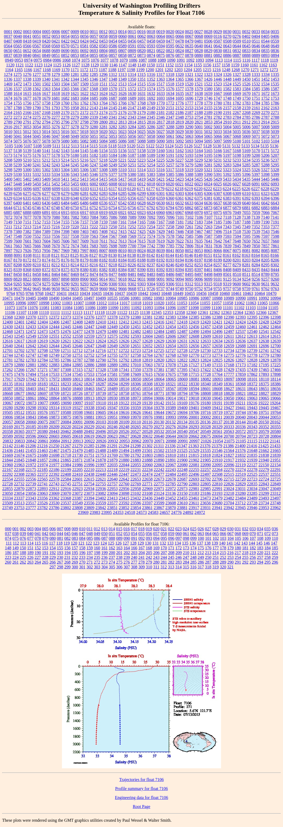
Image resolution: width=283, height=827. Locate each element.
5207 (275, 155)
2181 (160, 112)
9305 (160, 284)
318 (208, 567)
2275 (37, 117)
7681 (84, 246)
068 (238, 533)
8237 (151, 265)
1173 (93, 69)
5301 (37, 169)
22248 (182, 469)
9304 (151, 284)
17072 (159, 365)
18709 (54, 393)
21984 (66, 465)
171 (171, 548)
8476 (103, 274)
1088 (152, 60)
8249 (179, 265)
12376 (89, 317)
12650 (124, 346)
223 (8, 557)
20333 (229, 426)
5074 (8, 141)
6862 (189, 207)
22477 (159, 474)
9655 (75, 288)
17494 (31, 374)
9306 (170, 284)
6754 (113, 207)
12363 (226, 312)
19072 (19, 403)
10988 (217, 298)
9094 (180, 279)
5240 (27, 165)
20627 (124, 436)
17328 (101, 369)
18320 (159, 384)
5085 (113, 141)
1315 (141, 74)
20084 (66, 422)
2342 (122, 117)
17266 (19, 369)
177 (216, 548)
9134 (237, 279)
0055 (75, 36)
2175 (113, 112)
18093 (217, 379)
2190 (218, 112)
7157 (84, 222)
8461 (46, 274)
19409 (205, 407)
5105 (9, 146)
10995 (9, 303)
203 (134, 552)
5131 (226, 146)
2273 (18, 117)
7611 (103, 241)
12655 (182, 346)
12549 (31, 336)
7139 (255, 217)
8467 (65, 274)
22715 (229, 479)
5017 (74, 131)
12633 (205, 341)
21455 (31, 450)
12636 (240, 341)
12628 (147, 341)
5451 (46, 184)
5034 (227, 131)
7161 (122, 222)
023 (178, 529)
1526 (246, 84)
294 (260, 562)
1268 (235, 69)
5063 (189, 136)
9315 (208, 284)
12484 (159, 331)
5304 (65, 169)
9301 (122, 284)
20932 (112, 441)
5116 (103, 146)
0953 (19, 60)
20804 (275, 436)
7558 (75, 236)
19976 (147, 417)
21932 (240, 460)
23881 (182, 507)
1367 (199, 79)
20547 (194, 431)
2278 (65, 117)
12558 (77, 336)
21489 (112, 450)
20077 (54, 422)
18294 (112, 384)
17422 (205, 369)
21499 (136, 450)
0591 (132, 46)
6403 (37, 203)
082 (67, 538)
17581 (112, 374)
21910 (217, 460)
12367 (273, 312)
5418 (132, 179)
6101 (65, 188)
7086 (113, 217)
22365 (31, 474)
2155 (208, 108)
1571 (122, 88)
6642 (265, 203)
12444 (54, 327)
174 (193, 548)
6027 (236, 184)
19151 (170, 403)
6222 (208, 188)
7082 (75, 217)
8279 (236, 265)
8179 (84, 260)
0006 (56, 31)
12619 (42, 341)
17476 (19, 374)
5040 (8, 136)
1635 (180, 93)
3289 (180, 127)
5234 (246, 160)
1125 (57, 65)
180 (238, 548)
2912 (246, 122)
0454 (113, 41)
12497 (229, 331)
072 (267, 533)
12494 (205, 331)
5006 (246, 127)
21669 (7, 455)
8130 (113, 255)
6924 (151, 212)
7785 (170, 246)
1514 (132, 84)
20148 (252, 422)
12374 (77, 317)
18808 (205, 393)
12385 (194, 317)
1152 (169, 65)
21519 (170, 450)
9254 (246, 279)
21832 (240, 455)
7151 (27, 222)
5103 (265, 141)
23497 (275, 498)
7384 (37, 231)
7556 (56, 236)
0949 (9, 60)
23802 (66, 507)
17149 (205, 365)
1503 (56, 84)
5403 (37, 179)
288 (216, 562)
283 (179, 562)
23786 (54, 507)
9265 (18, 284)
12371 (42, 317)
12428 (263, 322)
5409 (46, 179)
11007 (78, 303)
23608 (170, 503)
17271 (42, 369)
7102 (189, 217)
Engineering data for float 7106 (141, 797)
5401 (18, 179)
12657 (205, 346)
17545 (77, 374)
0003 (27, 31)
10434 (85, 293)
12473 (42, 331)
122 (89, 543)
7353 (265, 227)
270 (82, 562)
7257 (160, 227)
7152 (37, 222)
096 (171, 538)
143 (244, 543)
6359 (160, 198)
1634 (170, 93)
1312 (113, 74)
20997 (194, 441)
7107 (208, 217)
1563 (46, 88)
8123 (65, 255)
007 (60, 529)
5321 (208, 169)
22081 (194, 465)
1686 (103, 98)
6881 (246, 207)
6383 (227, 198)
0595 (170, 46)
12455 (182, 327)
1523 (217, 84)
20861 (43, 441)
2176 (122, 112)
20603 (54, 436)
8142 (151, 255)
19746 (252, 412)
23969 (83, 512)
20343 (252, 426)
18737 (89, 393)
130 (148, 543)
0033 (255, 31)
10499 (101, 298)
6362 (189, 198)
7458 (189, 231)
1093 (200, 60)
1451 (256, 79)
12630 (170, 341)
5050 (84, 136)
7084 (94, 217)
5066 (218, 136)
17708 (182, 374)
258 (267, 557)
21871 (77, 460)
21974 (42, 465)
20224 (77, 426)
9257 (265, 279)
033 (252, 529)
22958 (136, 488)
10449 (178, 293)
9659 (94, 288)
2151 (170, 108)
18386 (275, 384)
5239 (18, 165)
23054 (19, 493)
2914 (265, 122)
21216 (42, 446)
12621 (66, 341)
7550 (27, 236)
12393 (240, 317)
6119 (122, 188)
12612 (240, 336)
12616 (7, 341)
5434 (236, 179)
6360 (170, 198)
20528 (147, 431)
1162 (263, 65)
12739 (252, 350)
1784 (256, 103)
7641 (208, 241)
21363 (193, 446)
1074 (76, 60)
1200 (150, 69)
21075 (229, 441)
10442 (143, 293)
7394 (56, 231)
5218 (103, 160)
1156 (207, 65)
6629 (151, 203)
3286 (151, 127)
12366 (261, 312)
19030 (205, 398)
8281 (246, 265)
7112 (218, 217)
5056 (132, 136)
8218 (113, 265)
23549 (77, 503)
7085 (103, 217)
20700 (229, 436)
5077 (37, 141)
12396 (264, 317)
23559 (101, 503)
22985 (205, 488)
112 (16, 543)
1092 (190, 60)
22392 (54, 474)
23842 (101, 507)
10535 (112, 298)
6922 (132, 212)
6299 (141, 193)
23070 (66, 493)
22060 (147, 465)
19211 (240, 403)
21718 (66, 455)
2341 (113, 117)
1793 (56, 108)
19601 (89, 412)
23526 (42, 503)
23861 (147, 507)
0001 (8, 31)
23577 (112, 503)
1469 (8, 84)
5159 (151, 150)
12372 (54, 317)
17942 (31, 379)
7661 (8, 246)
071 (260, 533)
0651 (18, 50)
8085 (265, 250)
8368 (27, 269)
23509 (7, 503)
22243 (170, 469)
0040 (18, 36)
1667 (218, 93)
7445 (170, 231)
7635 (198, 241)
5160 (160, 150)
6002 (94, 184)
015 (119, 529)
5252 (141, 165)
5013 (36, 131)
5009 (275, 127)
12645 (66, 346)
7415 (122, 231)
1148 (132, 65)
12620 (54, 341)
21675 (31, 455)
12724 (147, 350)
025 (193, 529)
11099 (205, 307)
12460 (240, 327)
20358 (7, 431)
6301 (160, 193)
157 (75, 548)
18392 (19, 388)
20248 (124, 426)
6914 (56, 212)
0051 (37, 36)
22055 (136, 465)
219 (252, 552)
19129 (135, 403)
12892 (124, 365)
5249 (113, 165)
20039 (228, 417)
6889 (37, 212)
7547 (8, 236)
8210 (37, 265)
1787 (8, 108)
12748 (42, 355)
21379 (217, 446)
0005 (46, 31)
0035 (275, 31)
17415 (194, 369)
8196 (189, 260)
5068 (237, 136)
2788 (275, 117)
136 (193, 543)
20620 (101, 436)
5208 (8, 160)
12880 (19, 365)
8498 (208, 274)
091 (134, 538)
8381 (94, 269)
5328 (275, 169)
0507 (218, 41)
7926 (27, 250)
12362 (214, 312)
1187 (103, 69)
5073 (275, 136)
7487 (208, 231)
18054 (147, 379)
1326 (227, 74)
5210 (27, 160)
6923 (141, 212)
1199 (140, 69)
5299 (18, 169)
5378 (122, 174)
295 (267, 562)
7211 (8, 227)
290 (230, 562)
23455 (182, 498)
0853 (75, 55)
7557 (65, 236)
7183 (199, 222)
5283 (227, 165)
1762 (84, 103)
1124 (48, 65)
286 (201, 562)
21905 (205, 460)
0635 (189, 46)
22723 (252, 479)
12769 (182, 355)
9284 (56, 284)
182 (253, 548)
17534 (66, 374)
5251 (132, 165)
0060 (122, 36)
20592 (19, 436)
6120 (131, 188)
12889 (112, 365)
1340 (46, 79)
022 (171, 529)
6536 (103, 203)
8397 (199, 269)
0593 (151, 46)
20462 (66, 431)
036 (275, 529)
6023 (198, 184)
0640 (199, 46)
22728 (7, 484)
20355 (275, 426)
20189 (42, 426)
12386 (205, 317)
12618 (31, 341)
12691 (252, 346)
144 (252, 543)
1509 (84, 84)
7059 (256, 212)
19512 (19, 412)
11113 (77, 312)
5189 (151, 155)
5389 (199, 174)
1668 (227, 93)
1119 (274, 60)
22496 (194, 474)
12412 (124, 322)
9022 (132, 279)
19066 (275, 398)
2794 (46, 122)
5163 (189, 150)
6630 (160, 203)
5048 (65, 136)
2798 (84, 122)
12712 (77, 350)
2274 (27, 117)
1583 (237, 88)
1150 (151, 65)
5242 (46, 165)
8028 (151, 250)
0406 (275, 36)
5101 (246, 141)
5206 (265, 155)
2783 (227, 117)
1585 (256, 88)
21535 (205, 450)
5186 (122, 155)
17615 (147, 374)
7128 (236, 217)
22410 (77, 474)
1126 (66, 65)
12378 (112, 317)
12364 (238, 312)
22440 (101, 474)
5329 (8, 174)
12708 (42, 350)
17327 (89, 369)
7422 (132, 231)
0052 (46, 36)
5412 (74, 179)
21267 (65, 446)
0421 (56, 41)
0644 (237, 46)
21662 (264, 450)
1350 (132, 79)
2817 (160, 122)
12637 (252, 341)
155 (60, 548)
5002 (208, 127)
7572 (141, 236)
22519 (240, 474)
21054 (217, 441)
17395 (182, 369)
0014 (122, 31)
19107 (89, 403)
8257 (217, 265)
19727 (229, 412)
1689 (132, 98)
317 (200, 567)
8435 (256, 269)
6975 (218, 212)
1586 (265, 88)
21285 (89, 446)
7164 (132, 222)
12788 (89, 360)
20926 (101, 441)
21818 (205, 455)
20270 (147, 426)
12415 (147, 322)
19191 (217, 403)
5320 (198, 169)
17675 (170, 374)
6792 (151, 207)
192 (53, 552)
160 (97, 548)
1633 (160, 93)
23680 (217, 503)
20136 (205, 422)
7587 (208, 236)
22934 (89, 488)
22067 (170, 465)
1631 (141, 93)
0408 (18, 41)
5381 (141, 174)
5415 (103, 179)
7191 (275, 222)
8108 (27, 255)
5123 (160, 146)
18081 (194, 379)
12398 (275, 317)
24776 (176, 512)
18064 (159, 379)
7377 (275, 227)
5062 (180, 136)
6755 (122, 207)
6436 (46, 203)
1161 (254, 65)
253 (230, 557)
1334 (265, 74)
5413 (84, 179)
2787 (265, 117)
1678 (37, 98)
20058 (19, 422)
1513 (122, 84)
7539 (256, 231)
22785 (170, 484)
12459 (229, 327)
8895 (46, 279)
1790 (37, 108)
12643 (42, 346)
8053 (199, 250)
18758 (124, 393)
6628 (141, 203)
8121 (55, 255)
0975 (38, 60)
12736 (240, 350)
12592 (124, 336)
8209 (27, 265)
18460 (77, 388)
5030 (189, 131)
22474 (147, 474)
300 (75, 567)
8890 (37, 279)
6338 (56, 198)
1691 (141, 98)
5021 (113, 131)
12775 (229, 355)
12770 (194, 355)
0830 (218, 50)
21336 (170, 446)
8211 (46, 265)
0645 (246, 46)
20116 (147, 422)
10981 (136, 298)
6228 (265, 188)
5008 (265, 127)
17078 (170, 365)
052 (119, 533)
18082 (205, 379)
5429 (217, 179)
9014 (103, 279)
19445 (264, 407)
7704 (141, 246)
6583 (132, 203)
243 (156, 557)
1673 (275, 93)
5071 (256, 136)
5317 (170, 169)
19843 (31, 417)
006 (53, 529)
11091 (124, 307)
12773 (205, 355)
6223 (217, 188)
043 (53, 533)
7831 (208, 246)
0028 (208, 31)
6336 (37, 198)
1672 (265, 93)
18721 (66, 393)
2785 (246, 117)
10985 (182, 298)
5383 (151, 174)
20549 (205, 431)
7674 (75, 246)
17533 (54, 374)
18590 (182, 388)
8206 (275, 260)
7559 (84, 236)
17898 (275, 374)
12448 (101, 327)
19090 (66, 403)
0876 (170, 55)
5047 (56, 136)
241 (141, 557)
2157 (227, 108)
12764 (147, 355)
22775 (159, 484)
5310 (122, 169)
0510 (246, 41)
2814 (132, 122)
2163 (275, 108)
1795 (65, 108)
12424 (240, 322)
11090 (113, 307)
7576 (160, 236)
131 (155, 543)
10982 (147, 298)
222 (275, 552)
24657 (165, 512)
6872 (198, 207)
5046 (46, 136)
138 (207, 543)
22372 (42, 474)
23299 (264, 493)
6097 (37, 188)
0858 (122, 55)
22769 (136, 484)
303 (97, 567)
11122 (122, 312)
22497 (205, 474)
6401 (27, 203)
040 (30, 533)
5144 (75, 150)
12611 (229, 336)
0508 (227, 41)
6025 (217, 184)
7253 (141, 227)
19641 (147, 412)
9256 (256, 279)
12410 (101, 322)
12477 (77, 331)
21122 (263, 441)
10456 (201, 293)
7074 (18, 217)
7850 (256, 246)
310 (149, 567)
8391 (151, 269)
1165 (18, 69)
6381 (208, 198)
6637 (218, 203)
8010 (122, 250)
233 (82, 557)
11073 (10, 307)
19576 (42, 412)
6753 (103, 207)
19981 (159, 417)
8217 (103, 265)
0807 (122, 50)
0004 (37, 31)
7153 (46, 222)
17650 (159, 374)
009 (75, 529)
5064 (199, 136)
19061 (240, 398)
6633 (189, 203)
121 (81, 543)
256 (253, 557)
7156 (75, 222)
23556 (89, 503)
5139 (27, 150)
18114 (275, 379)
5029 (179, 131)
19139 (147, 403)
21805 (159, 455)
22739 (31, 484)
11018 (136, 303)
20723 (252, 436)
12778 (252, 355)
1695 (180, 98)
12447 (89, 327)
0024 (179, 31)
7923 (18, 250)
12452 (147, 327)
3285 (141, 127)
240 (134, 557)
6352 (94, 198)
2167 (37, 112)
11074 (21, 307)
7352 (255, 227)
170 (164, 548)
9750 (189, 288)
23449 (159, 498)
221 (267, 552)
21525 (182, 450)
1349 (122, 79)
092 (141, 538)
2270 (265, 112)
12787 (77, 360)
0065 (170, 36)
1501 (37, 84)
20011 (217, 417)
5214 (65, 160)
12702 (19, 350)
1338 (27, 79)
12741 (263, 350)
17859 (240, 374)
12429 (275, 322)
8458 (37, 274)
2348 (180, 117)
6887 (18, 212)
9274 (37, 284)
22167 (7, 469)
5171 (265, 150)
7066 (265, 212)
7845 (237, 246)
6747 (46, 207)
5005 (237, 127)
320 (223, 567)
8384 (122, 269)
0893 (265, 55)
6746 (36, 207)
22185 (42, 469)
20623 (112, 436)
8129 (103, 255)
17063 (147, 365)
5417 (122, 179)
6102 (75, 188)
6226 (246, 188)
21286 (100, 446)
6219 (189, 188)
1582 (227, 88)
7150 (18, 222)
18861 (31, 398)
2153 (189, 108)
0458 (151, 41)
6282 (94, 193)
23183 (194, 493)
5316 (160, 169)
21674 (19, 455)
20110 (136, 422)
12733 (217, 350)
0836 (275, 50)
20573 (252, 431)
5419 (141, 179)
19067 (7, 403)
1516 (151, 84)
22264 (217, 469)
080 (53, 538)
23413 (112, 498)
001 (15, 529)
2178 (132, 112)
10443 (155, 293)
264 (38, 562)
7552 (37, 236)
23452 (170, 498)
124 (104, 543)
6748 (55, 207)
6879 (236, 207)
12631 (182, 341)
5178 (56, 155)
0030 (227, 31)
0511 (256, 41)
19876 (77, 417)
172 (179, 548)
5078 (46, 141)
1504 (65, 84)
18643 (252, 388)
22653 (136, 479)
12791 (112, 360)
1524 (227, 84)
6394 (265, 198)
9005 (94, 279)
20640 (159, 436)
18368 (240, 384)
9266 (27, 284)
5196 (218, 155)
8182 (103, 260)
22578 (54, 479)
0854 (84, 55)
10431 (61, 293)
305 (112, 567)
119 (67, 543)
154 (53, 548)
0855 (94, 55)
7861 (275, 246)
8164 (255, 255)
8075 (237, 250)
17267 (31, 369)
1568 (94, 88)
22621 (101, 479)
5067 (227, 136)
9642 (27, 288)
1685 (94, 98)
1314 (132, 74)
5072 (265, 136)
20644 (170, 436)
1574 (151, 88)
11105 (273, 307)
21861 (54, 460)
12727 (170, 350)
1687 (113, 98)
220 (260, 552)
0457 (141, 41)
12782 (19, 360)
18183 (42, 384)
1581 (218, 88)
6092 (265, 184)
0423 (75, 41)
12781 (7, 360)
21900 (182, 460)
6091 (255, 184)
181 (245, 548)
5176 (37, 155)
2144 (103, 108)
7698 (113, 246)
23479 (217, 498)
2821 (199, 122)
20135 (193, 422)
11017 (124, 303)
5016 (65, 131)
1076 (95, 60)
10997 (32, 303)
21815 (193, 455)
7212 (17, 227)
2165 (18, 112)
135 (185, 543)
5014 (46, 131)
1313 (122, 74)
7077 (27, 217)
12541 (264, 331)
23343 (31, 498)
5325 (246, 169)
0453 (103, 41)
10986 (194, 298)
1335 (275, 74)
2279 (75, 117)
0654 (37, 50)
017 (134, 529)
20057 (7, 422)
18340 (205, 384)
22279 (264, 469)
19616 (124, 412)
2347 (170, 117)
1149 (141, 65)
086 (97, 538)
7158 (94, 222)
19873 (54, 417)
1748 (227, 98)
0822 (160, 50)
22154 (275, 465)
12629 (159, 341)
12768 (170, 355)
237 (112, 557)
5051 (94, 136)
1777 (189, 103)
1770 (160, 103)
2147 (132, 108)
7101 (180, 217)
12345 (156, 312)
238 (119, 557)
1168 (47, 69)
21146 (19, 446)
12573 (101, 336)
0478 (180, 41)
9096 (199, 279)
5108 (37, 146)
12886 (89, 365)
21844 (7, 460)
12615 (275, 336)
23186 (205, 493)
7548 (18, 236)
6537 (113, 203)
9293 (84, 284)
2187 (189, 112)
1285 (94, 74)
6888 (27, 212)
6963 (170, 212)
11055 (205, 303)
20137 (217, 422)
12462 (264, 327)
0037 (8, 36)
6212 (169, 188)
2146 (122, 108)
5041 (18, 136)
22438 (89, 474)
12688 (240, 346)
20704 (240, 436)
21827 (228, 455)
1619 (65, 93)
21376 (205, 446)
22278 (252, 469)
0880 (199, 55)
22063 (159, 465)
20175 (19, 426)
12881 (31, 365)
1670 (246, 93)
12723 (135, 350)
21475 (66, 450)
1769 (151, 103)
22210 (89, 469)
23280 (240, 493)
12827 (240, 360)
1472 (18, 84)
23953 (264, 507)
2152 (180, 108)
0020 (170, 31)
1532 (255, 84)
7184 (208, 222)
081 (60, 538)
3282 (113, 127)
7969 (65, 250)
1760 (65, 103)
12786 (66, 360)
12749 (54, 355)
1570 (113, 88)
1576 (170, 88)
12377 (101, 317)
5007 (256, 127)
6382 (218, 198)
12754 (101, 355)
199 (104, 552)
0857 (113, 55)
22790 (182, 484)
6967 (180, 212)
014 (112, 529)
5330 (18, 174)
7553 (46, 236)
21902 (194, 460)
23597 (147, 503)
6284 (113, 193)
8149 (198, 255)
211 (193, 552)
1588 (8, 93)
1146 (113, 65)
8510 (237, 274)
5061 (170, 136)
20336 (240, 426)
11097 (182, 307)
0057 (94, 36)
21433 (275, 446)
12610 (217, 336)
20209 (54, 426)
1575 (160, 88)
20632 (147, 436)
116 (45, 543)
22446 (112, 474)
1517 (160, 84)
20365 (19, 431)
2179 (141, 112)
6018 (151, 184)
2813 (122, 122)
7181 (180, 222)
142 (237, 543)
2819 (180, 122)
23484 (240, 498)
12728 (182, 350)
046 (75, 533)
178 (223, 548)
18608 (217, 388)
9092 (170, 279)
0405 (265, 36)
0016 (141, 31)
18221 (54, 384)
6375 (199, 198)
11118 (100, 312)
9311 (180, 284)
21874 (89, 460)
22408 (66, 474)
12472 (31, 331)
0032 (246, 31)
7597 (265, 236)
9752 (198, 288)
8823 (27, 279)
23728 (252, 503)
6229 (274, 188)
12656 (194, 346)
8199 (218, 260)
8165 (265, 255)
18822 (252, 393)
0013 (113, 31)
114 (30, 543)
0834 (256, 50)
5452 (56, 184)
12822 (182, 360)
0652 (27, 50)
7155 (65, 222)
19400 (182, 407)
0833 (246, 50)
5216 (84, 160)
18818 (217, 393)
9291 (75, 284)
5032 (208, 131)
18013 (77, 379)
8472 (84, 274)
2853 (208, 122)
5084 (103, 141)
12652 (147, 346)
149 (15, 548)
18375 (264, 384)
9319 (227, 284)
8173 (37, 260)
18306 (136, 384)
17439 (252, 369)
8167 (8, 260)
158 (82, 548)
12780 (275, 355)
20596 (31, 436)
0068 (199, 36)
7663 (18, 246)
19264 (275, 403)
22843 (264, 484)
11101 (228, 307)
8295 (265, 265)
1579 (199, 88)
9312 (189, 284)
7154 (56, 222)
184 (267, 548)
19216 (252, 403)
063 (201, 533)
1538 (27, 88)
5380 (132, 174)
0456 (132, 41)
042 (45, 533)
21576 (240, 450)
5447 (8, 184)
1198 (131, 69)
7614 (132, 241)
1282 (84, 74)
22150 (263, 465)
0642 (218, 46)
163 (119, 548)
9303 (141, 284)
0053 (56, 36)
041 (38, 533)
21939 (252, 460)
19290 (19, 407)
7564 (103, 236)
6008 (113, 184)
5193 (189, 155)
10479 (19, 298)
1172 (84, 69)
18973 (136, 398)
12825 (217, 360)
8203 (246, 260)
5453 (65, 184)
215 (223, 552)
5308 (103, 169)
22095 (217, 465)
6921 (122, 212)
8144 (170, 255)
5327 (265, 169)
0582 (94, 46)
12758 (136, 355)
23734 (263, 503)
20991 (182, 441)
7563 (94, 236)
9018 (122, 279)
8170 (18, 260)
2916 (8, 127)
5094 (199, 141)
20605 (66, 436)
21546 (217, 450)
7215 (46, 227)
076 (23, 538)
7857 (265, 246)
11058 (228, 303)
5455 (75, 184)
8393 (170, 269)
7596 (256, 236)
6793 (160, 207)
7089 (132, 217)
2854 (218, 122)
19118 (112, 403)
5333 (46, 174)
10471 (7, 298)
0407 (8, 41)
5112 (65, 146)
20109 (124, 422)
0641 (208, 46)
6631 (170, 203)
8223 (122, 265)
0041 (27, 36)
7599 (8, 241)
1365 (180, 79)
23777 (31, 507)
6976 (227, 212)
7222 (93, 227)
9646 (46, 288)
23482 (229, 498)
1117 (255, 60)
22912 (54, 488)
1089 (162, 60)
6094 (8, 188)
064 (208, 533)
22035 (112, 465)
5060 (160, 136)
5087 (132, 141)
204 (141, 552)
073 (275, 533)
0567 (37, 46)
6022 (189, 184)
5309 (113, 169)
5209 (18, 160)
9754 (208, 288)
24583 (153, 512)
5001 (199, 127)
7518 (237, 231)
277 (134, 562)
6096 (27, 188)
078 (38, 538)
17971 (42, 379)
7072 (8, 217)
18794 (182, 393)
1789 (27, 108)
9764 (11, 293)
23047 (264, 488)
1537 (18, 88)
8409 (237, 269)
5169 (246, 150)
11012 (101, 303)
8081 (246, 250)
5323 (227, 169)
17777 (229, 374)
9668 (132, 288)
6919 (103, 212)
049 (97, 533)
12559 (89, 336)
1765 (113, 103)
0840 (27, 55)
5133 (245, 146)
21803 (147, 455)
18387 (7, 388)
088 (112, 538)
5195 (208, 155)
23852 (124, 507)
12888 (101, 365)
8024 (141, 250)
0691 (75, 50)
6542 (122, 203)
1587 (275, 88)
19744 (240, 412)
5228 (189, 160)
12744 (7, 355)
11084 (67, 307)
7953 (37, 250)
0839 (18, 55)
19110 (101, 403)
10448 (166, 293)
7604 (46, 241)
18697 (42, 393)
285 (193, 562)
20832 (8, 441)
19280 (7, 407)
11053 (182, 303)
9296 (103, 284)
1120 (10, 65)
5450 (37, 184)
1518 (170, 84)
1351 (141, 79)
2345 (151, 117)
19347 (112, 407)
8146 (189, 255)
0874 (151, 55)
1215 (207, 69)
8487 (180, 274)
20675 (205, 436)
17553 (89, 374)
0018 (151, 31)
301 (82, 567)
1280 (65, 74)
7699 (122, 246)
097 (179, 538)
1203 (178, 69)
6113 (94, 188)
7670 (56, 246)
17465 (264, 369)
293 (253, 562)
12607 (182, 336)
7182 (189, 222)
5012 (27, 131)
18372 (252, 384)
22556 (31, 479)
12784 (42, 360)
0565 (18, 46)
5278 (180, 165)
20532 (159, 431)
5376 (103, 174)
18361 (229, 384)
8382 (103, 269)
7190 (265, 222)
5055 (122, 136)
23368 (66, 498)
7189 (256, 222)
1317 (160, 74)
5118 (112, 146)
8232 (141, 265)
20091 (77, 422)
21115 (252, 441)
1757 (37, 103)
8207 (8, 265)
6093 (275, 184)
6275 (27, 193)
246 (179, 557)
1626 (122, 93)
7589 (218, 236)
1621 (75, 93)
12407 (66, 322)
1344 (75, 79)
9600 (236, 284)
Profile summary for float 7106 (141, 788)
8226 (132, 265)
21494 (124, 450)
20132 (170, 422)
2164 (8, 112)
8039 (160, 250)
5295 (275, 165)
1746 (208, 98)
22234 (147, 469)
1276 (27, 74)
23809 (89, 507)
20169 (7, 426)
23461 (194, 498)
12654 (170, 346)
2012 (84, 108)
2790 (18, 122)
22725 (275, 479)
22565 (42, 479)
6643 (275, 203)
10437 (120, 293)
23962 (275, 507)
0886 (227, 55)
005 (45, 529)
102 (216, 538)
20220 (66, 426)
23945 (240, 507)
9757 (227, 288)
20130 (159, 422)
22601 (77, 479)
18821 (240, 393)
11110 (44, 312)
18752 (112, 393)
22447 (124, 474)
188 (23, 552)
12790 (101, 360)
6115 (103, 188)
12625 (112, 341)
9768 (39, 293)
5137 (8, 150)
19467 (275, 407)
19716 (205, 412)
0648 (265, 46)
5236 (265, 160)
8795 (275, 274)
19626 (136, 412)
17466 (275, 369)
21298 (135, 446)
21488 (101, 450)
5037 (255, 131)
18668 (7, 393)
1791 (46, 108)
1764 (103, 103)
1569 (103, 88)
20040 (240, 417)
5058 (151, 136)
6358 (151, 198)
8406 (218, 269)
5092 (180, 141)
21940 (264, 460)
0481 (199, 41)
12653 (159, 346)
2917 (18, 127)
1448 (227, 79)
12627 (136, 341)
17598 (124, 374)
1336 (8, 79)
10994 (275, 298)
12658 (217, 346)
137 (200, 543)
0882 (218, 55)
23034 (252, 488)
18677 (19, 393)
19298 (31, 407)
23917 (194, 507)
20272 (159, 426)
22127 (252, 465)
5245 (75, 165)
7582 (180, 236)
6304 (189, 193)
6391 (237, 198)
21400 (240, 446)
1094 (209, 60)
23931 (205, 507)
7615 (141, 241)
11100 (217, 307)
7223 (103, 227)
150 (23, 548)
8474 (94, 274)
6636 (208, 203)
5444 (255, 179)
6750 (74, 207)
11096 (170, 307)
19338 (89, 407)
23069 (54, 493)
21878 (101, 460)
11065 (262, 303)
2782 (218, 117)
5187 (132, 155)
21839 (275, 455)
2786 (256, 117)
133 (170, 543)
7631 (189, 241)
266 (53, 562)
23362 (54, 498)
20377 (31, 431)
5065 (208, 136)
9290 (65, 284)
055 (141, 533)
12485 (170, 331)
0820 (141, 50)
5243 (56, 165)
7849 (246, 246)
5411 (65, 179)
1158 (226, 65)
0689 (56, 50)
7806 (189, 246)
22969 (147, 488)
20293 (194, 426)
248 (193, 557)
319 (215, 567)
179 (230, 548)
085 (90, 538)
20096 (89, 422)
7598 (275, 236)
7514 (227, 231)
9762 (265, 288)
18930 (112, 398)
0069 (208, 36)
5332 (37, 174)
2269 (256, 112)
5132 (236, 146)
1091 (181, 60)
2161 (256, 108)
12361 (203, 312)
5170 (256, 150)
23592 (124, 503)
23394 (89, 498)
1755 (18, 103)
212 (200, 552)
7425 (141, 231)
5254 (151, 165)
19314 (54, 407)
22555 (19, 479)
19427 (229, 407)
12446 (77, 327)
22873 (31, 488)
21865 (66, 460)
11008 (90, 303)
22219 (124, 469)
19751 (264, 412)
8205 (265, 260)
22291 (275, 469)
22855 (7, 488)
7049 (237, 212)
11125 (133, 312)
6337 (46, 198)
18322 (182, 384)
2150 (160, 108)
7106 (199, 217)
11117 (88, 312)
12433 (31, 327)
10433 (73, 293)
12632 (194, 341)
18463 (89, 388)
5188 (141, 155)
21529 (194, 450)
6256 (18, 193)
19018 (194, 398)
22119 (240, 465)
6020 (170, 184)
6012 (141, 184)
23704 (228, 503)
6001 (84, 184)
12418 (182, 322)
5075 (18, 141)
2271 (275, 112)
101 (208, 538)
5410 (56, 179)
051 (112, 533)
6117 (113, 188)
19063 (252, 398)
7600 (18, 241)
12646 (77, 346)
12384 (182, 317)
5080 (65, 141)
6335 (27, 198)
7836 (218, 246)
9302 (132, 284)
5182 (94, 155)
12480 (112, 331)
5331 (27, 174)
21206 (30, 446)
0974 (28, 60)
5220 (113, 160)
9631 (265, 284)
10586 (124, 298)
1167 (37, 69)
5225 (160, 160)
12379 (124, 317)
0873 (141, 55)
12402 (31, 322)
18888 (77, 398)
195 (75, 552)
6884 (275, 207)
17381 (159, 369)
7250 (113, 227)
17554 (101, 374)
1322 (199, 74)
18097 (229, 379)
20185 (31, 426)
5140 (37, 150)
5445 (265, 179)
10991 (252, 298)
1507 (75, 84)
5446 (275, 179)
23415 (124, 498)
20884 (54, 441)
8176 (65, 260)
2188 (199, 112)
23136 (170, 493)
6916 (75, 212)
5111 (56, 146)
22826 (229, 484)
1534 (265, 84)
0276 (236, 36)
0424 (84, 41)
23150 (182, 493)
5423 (179, 179)
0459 (160, 41)
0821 (151, 50)
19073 (31, 403)
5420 (151, 179)
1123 (38, 65)
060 (179, 533)
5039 (275, 131)
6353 (103, 198)
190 (38, 552)
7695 (103, 246)
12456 (194, 327)
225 (23, 557)
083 (75, 538)
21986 (77, 465)
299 (67, 567)
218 (245, 552)
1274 (8, 74)
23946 (252, 507)
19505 (7, 412)
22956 (124, 488)
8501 (227, 274)
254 (238, 557)
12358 (179, 312)
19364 (147, 407)
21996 (89, 465)
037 (8, 533)
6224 (227, 188)
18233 (66, 384)
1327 (237, 74)
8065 (208, 250)
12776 (240, 355)
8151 (208, 255)
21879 (112, 460)
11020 (159, 303)
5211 (37, 160)
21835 (252, 455)
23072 (77, 493)
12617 (19, 341)
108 (260, 538)
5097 (218, 141)
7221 (84, 227)
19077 (42, 403)
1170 (65, 69)
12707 (31, 350)
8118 (46, 255)
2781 (208, 117)
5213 (55, 160)
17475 (7, 374)
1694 (170, 98)
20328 (205, 426)
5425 (198, 179)
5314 (141, 169)
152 (38, 548)
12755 (112, 355)
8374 (56, 269)
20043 (252, 417)
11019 (147, 303)
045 (67, 533)
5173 (8, 155)
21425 (263, 446)
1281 (75, 74)
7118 (227, 217)
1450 (246, 79)
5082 (84, 141)
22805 (205, 484)
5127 (198, 146)
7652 (255, 241)
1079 (123, 60)
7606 (65, 241)
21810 (170, 455)
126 (118, 543)
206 (156, 552)
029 (223, 529)
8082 (256, 250)
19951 (112, 417)
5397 (256, 174)
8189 (151, 260)
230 (60, 557)
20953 (124, 441)
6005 (103, 184)
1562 (37, 88)
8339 (18, 269)
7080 (56, 217)
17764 (217, 374)
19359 (136, 407)
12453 (159, 327)
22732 (19, 484)
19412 (217, 407)
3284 (132, 127)
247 (186, 557)
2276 (46, 117)
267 (60, 562)
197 (90, 552)
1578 (189, 88)
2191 (227, 112)
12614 (263, 336)
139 (215, 543)
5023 (122, 131)
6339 (65, 198)
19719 (217, 412)
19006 (159, 398)
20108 (112, 422)
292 (245, 562)
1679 (46, 98)
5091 (170, 141)
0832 (237, 50)
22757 (112, 484)
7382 (27, 231)
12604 (147, 336)
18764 (147, 393)
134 (178, 543)
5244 (65, 165)
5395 (237, 174)
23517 (31, 503)
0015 (132, 31)
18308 (147, 384)
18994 (147, 398)
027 (208, 529)
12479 (101, 331)
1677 (27, 98)
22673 (159, 479)
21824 (217, 455)
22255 (194, 469)
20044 (263, 417)
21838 (263, 455)
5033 (217, 131)
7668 (46, 246)
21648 (252, 450)
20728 (264, 436)
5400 (8, 179)
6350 (84, 198)
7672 (65, 246)
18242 (77, 384)
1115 (237, 60)
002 (23, 529)
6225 (236, 188)
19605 (101, 412)
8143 (160, 255)
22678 (170, 479)
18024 (101, 379)
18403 (31, 388)
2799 (94, 122)
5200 (256, 155)
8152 (217, 255)
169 (156, 548)
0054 (65, 36)
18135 (7, 384)
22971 (159, 488)
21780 (124, 455)
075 (15, 538)
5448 (18, 184)
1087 (142, 60)
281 (164, 562)
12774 (217, 355)
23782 (42, 507)
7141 (275, 217)
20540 (182, 431)
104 (230, 538)
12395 (252, 317)
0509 (237, 41)
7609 (84, 241)
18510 (124, 388)
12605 (159, 336)
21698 (54, 455)
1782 (237, 103)
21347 (182, 446)
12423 (228, 322)
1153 (179, 65)
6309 (237, 193)
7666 (37, 246)
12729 (193, 350)
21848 (31, 460)
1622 (84, 93)
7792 (180, 246)
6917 (84, 212)
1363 (160, 79)
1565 (65, 88)
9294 (94, 284)
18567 (170, 388)
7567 (113, 236)
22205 (77, 469)
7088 (122, 217)
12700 (275, 346)
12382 (159, 317)
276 (127, 562)
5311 (132, 169)
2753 (189, 117)
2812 (113, 122)
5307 (94, 169)
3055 (46, 127)
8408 (227, 269)
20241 (101, 426)
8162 (236, 255)
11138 (145, 312)
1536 (8, 88)
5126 (188, 146)
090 (127, 538)
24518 (130, 512)
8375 (65, 269)
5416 (113, 179)
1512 (113, 84)
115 (38, 543)
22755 (101, 484)
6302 (170, 193)
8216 (93, 265)
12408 (77, 322)
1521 (198, 84)
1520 (189, 84)
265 (45, 562)
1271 (254, 69)
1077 (104, 60)
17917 (7, 379)
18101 (252, 379)
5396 (246, 174)
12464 (275, 327)
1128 (85, 65)
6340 (75, 198)
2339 (94, 117)
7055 (246, 212)
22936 (101, 488)
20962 (136, 441)
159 (90, 548)
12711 (66, 350)
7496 (218, 231)
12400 (7, 322)
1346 (94, 79)
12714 (89, 350)
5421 (160, 179)
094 (156, 538)
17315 (77, 369)
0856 (103, 55)
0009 (75, 31)
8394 (180, 269)
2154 (199, 108)
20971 (159, 441)
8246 (170, 265)
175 (201, 548)
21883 (136, 460)
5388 (189, 174)
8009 (113, 250)
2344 (141, 117)
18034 (124, 379)
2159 (246, 108)
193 (60, 552)
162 (112, 548)
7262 (198, 227)
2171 (75, 112)
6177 (150, 188)
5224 (151, 160)
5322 (217, 169)
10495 (77, 298)
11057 (216, 303)
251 (216, 557)
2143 (94, 108)
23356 (42, 498)
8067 (227, 250)
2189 (208, 112)
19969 (124, 417)
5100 (237, 141)
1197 (122, 69)
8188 (141, 260)
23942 (229, 507)
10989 (229, 298)
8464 (56, 274)
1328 (246, 74)
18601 (205, 388)
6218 (179, 188)
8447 (8, 274)
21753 (101, 455)
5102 (256, 141)
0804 (103, 50)
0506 (208, 41)
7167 (160, 222)
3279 (84, 127)
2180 (151, 112)
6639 (237, 203)
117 (52, 543)
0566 (27, 46)
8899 (75, 279)
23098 (124, 493)
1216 (216, 69)
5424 (189, 179)
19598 (77, 412)
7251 (122, 227)
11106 (10, 312)
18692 (31, 393)
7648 (236, 241)
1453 (275, 79)
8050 (180, 250)
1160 (244, 65)
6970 (199, 212)
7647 (227, 241)
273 (104, 562)
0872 (132, 55)
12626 (124, 341)
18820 (229, 393)
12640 (7, 346)
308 (134, 567)
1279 (56, 74)
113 (23, 543)
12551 (54, 336)
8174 (46, 260)
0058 (103, 36)
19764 (275, 412)
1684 (84, 98)
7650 (246, 241)
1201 (159, 69)
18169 (31, 384)
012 (97, 529)
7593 (227, 236)
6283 (103, 193)
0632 (180, 46)
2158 (237, 108)
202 (127, 552)
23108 (147, 493)
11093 (147, 307)
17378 (147, 369)
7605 (56, 241)
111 (9, 543)
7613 (122, 241)
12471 (19, 331)
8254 (208, 265)
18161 (19, 384)
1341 (56, 79)
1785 (265, 103)
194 (67, 552)
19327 (77, 407)
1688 (122, 98)
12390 (229, 317)
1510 (94, 84)
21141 (275, 441)
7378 (8, 231)
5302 (46, 169)
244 (164, 557)
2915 (275, 122)
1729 (199, 98)
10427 (50, 293)
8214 (74, 265)
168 (149, 548)
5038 (265, 131)
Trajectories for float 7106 (141, 779)
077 (30, 538)
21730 (77, 455)
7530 (246, 231)
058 (164, 533)
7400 (75, 231)
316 (193, 567)
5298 (8, 169)
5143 (65, 150)
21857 (42, 460)
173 (186, 548)
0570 (65, 46)
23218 (229, 493)
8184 (122, 260)
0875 (160, 55)
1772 (170, 103)
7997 (84, 250)
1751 (256, 98)
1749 (237, 98)
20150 (263, 422)
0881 (208, 55)
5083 (94, 141)
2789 (8, 122)
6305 (199, 193)
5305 (75, 169)
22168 (19, 469)
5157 (132, 150)
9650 (56, 288)
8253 (198, 265)
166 (134, 548)
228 (45, 557)
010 (82, 529)
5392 (227, 174)
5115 (93, 146)
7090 (141, 217)
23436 (147, 498)
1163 (272, 65)
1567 (84, 88)
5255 (160, 165)
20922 (89, 441)
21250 (54, 446)
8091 (18, 255)
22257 (205, 469)
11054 (193, 303)
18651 (264, 388)
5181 (84, 155)
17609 (136, 374)
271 (90, 562)
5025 (141, 131)
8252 (189, 265)
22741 (42, 484)
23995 (106, 512)
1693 (160, 98)
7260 (179, 227)
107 (253, 538)
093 (149, 538)
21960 (7, 465)
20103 (101, 422)
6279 (65, 193)
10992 (264, 298)
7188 (246, 222)
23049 (275, 488)
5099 (227, 141)
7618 (151, 241)
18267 (89, 384)
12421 (217, 322)
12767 (159, 355)
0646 (256, 46)
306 (119, 567)
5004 (227, 127)
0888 (246, 55)
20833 (19, 441)
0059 (113, 36)
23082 (101, 493)
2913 (255, 122)
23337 (19, 498)
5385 (170, 174)
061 (186, 533)
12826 (229, 360)
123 (96, 543)
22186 (54, 469)
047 (82, 533)
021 (163, 529)
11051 (170, 303)
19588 (66, 412)
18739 (101, 393)
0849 (46, 55)
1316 (151, 74)
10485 (31, 298)
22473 (136, 474)
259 (275, 557)
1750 (246, 98)
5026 (151, 131)
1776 (180, 103)
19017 (182, 398)
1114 (228, 60)
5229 (198, 160)
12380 (136, 317)
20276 (170, 426)
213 (208, 552)
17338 (112, 369)
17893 (264, 374)
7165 (141, 222)
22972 (170, 488)
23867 (159, 507)
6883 (265, 207)
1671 (256, 93)
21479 (77, 450)
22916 (66, 488)
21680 (42, 455)
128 (133, 543)
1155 (198, 65)
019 (149, 529)
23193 (217, 493)
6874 (217, 207)
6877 (227, 207)
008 (67, 529)
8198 (208, 260)
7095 (160, 217)
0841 (37, 55)
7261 (189, 227)
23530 (54, 503)
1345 (84, 79)
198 (97, 552)
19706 (194, 412)
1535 (275, 84)
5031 (198, 131)
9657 (84, 288)
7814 (199, 246)
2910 (227, 122)
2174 (103, 112)
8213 (65, 265)
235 (97, 557)
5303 (56, 169)
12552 (66, 336)
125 (111, 543)
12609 (205, 336)
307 (127, 567)
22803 (194, 484)
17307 (54, 369)
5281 (208, 165)
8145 (179, 255)
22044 (124, 465)
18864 (54, 398)
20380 (42, 431)
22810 (217, 484)
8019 (132, 250)
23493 (264, 498)
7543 (265, 231)
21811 (182, 455)
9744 (170, 288)
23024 (229, 488)
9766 (30, 293)
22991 (217, 488)
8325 (8, 269)
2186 (180, 112)
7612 (113, 241)
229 (53, 557)
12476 (66, 331)
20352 (264, 426)
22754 (89, 484)
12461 (252, 327)
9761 (255, 288)
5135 (264, 146)
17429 (229, 369)
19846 (42, 417)
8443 (265, 269)
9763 (275, 288)
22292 (7, 474)
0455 (122, 41)
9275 (46, 284)
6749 (65, 207)
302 (90, 567)
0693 (94, 50)
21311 (159, 446)
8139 (141, 255)
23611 (194, 503)
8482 (141, 274)
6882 (255, 207)
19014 (170, 398)
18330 (194, 384)
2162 (265, 108)
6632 (180, 203)
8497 (199, 274)
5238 (8, 165)
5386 (180, 174)
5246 (84, 165)
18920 (101, 398)
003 (30, 529)
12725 (159, 350)
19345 (101, 407)
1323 (208, 74)
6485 (75, 203)
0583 (103, 46)
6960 (160, 212)
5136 (274, 146)
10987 (205, 298)
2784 (237, 117)
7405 (94, 231)
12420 (205, 322)
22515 (229, 474)
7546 (275, 231)
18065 (170, 379)
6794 (170, 207)
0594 (160, 46)
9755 (217, 288)
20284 (182, 426)
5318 (179, 169)
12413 (135, 322)
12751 (77, 355)
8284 (255, 265)
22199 (66, 469)
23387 (77, 498)
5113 (75, 146)
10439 (131, 293)
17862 (252, 374)
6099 (56, 188)
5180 (75, 155)
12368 (7, 317)
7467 (199, 231)
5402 (27, 179)
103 (223, 538)
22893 (42, 488)
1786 (275, 103)
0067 (189, 36)
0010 (84, 31)
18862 (42, 398)
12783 (31, 360)
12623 (89, 341)
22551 (275, 474)
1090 (171, 60)
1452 (265, 79)
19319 (66, 407)
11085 (79, 307)
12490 (194, 331)
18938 (124, 398)
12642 (31, 346)
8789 (265, 274)
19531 (31, 412)
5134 (255, 146)
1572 (132, 88)
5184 (113, 155)
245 (171, 557)
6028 (246, 184)
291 (238, 562)
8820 (18, 279)
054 (134, 533)
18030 (112, 379)
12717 (112, 350)
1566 (75, 88)
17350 (136, 369)
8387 (132, 269)
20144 (240, 422)
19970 (136, 417)
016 (126, 529)
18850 (7, 398)
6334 (18, 198)
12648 (101, 346)
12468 (7, 331)
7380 (18, 231)
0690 (65, 50)
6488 (94, 203)
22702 (205, 479)
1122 (29, 65)
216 (230, 552)
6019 (160, 184)
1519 (179, 84)
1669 (237, 93)
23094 (112, 493)
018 (141, 529)
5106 (18, 146)
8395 (189, 269)
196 (82, 552)
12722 (124, 350)
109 (267, 538)
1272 (264, 69)
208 (171, 552)
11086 (90, 307)
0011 (94, 31)
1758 (46, 103)
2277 (56, 117)
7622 (179, 241)
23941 (217, 507)
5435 (246, 179)
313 (171, 567)
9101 (218, 279)
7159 (103, 222)
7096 (170, 217)
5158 (141, 150)
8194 (180, 260)
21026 (206, 441)
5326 (255, 169)
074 (8, 538)
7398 (65, 231)
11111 (55, 312)
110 (275, 538)
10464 (259, 293)
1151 (160, 65)
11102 (239, 307)
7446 (180, 231)
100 (201, 538)
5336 (65, 174)
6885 (8, 212)
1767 (132, 103)
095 (164, 538)
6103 (84, 188)
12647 (89, 346)
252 (223, 557)
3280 (94, 127)
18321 (170, 384)
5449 (27, 184)
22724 (264, 479)
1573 (141, 88)
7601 (27, 241)
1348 (113, 79)
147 (274, 543)
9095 (189, 279)
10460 (224, 293)
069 (245, 533)
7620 (170, 241)
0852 (65, 55)
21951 (275, 460)
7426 (151, 231)
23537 (66, 503)
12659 (229, 346)
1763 (94, 103)
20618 (77, 436)
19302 (42, 407)
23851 (112, 507)
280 (156, 562)
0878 (189, 55)
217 (238, 552)
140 (222, 543)
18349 (217, 384)
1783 (246, 103)
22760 (124, 484)
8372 (46, 269)
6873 (208, 207)
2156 (218, 108)
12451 (136, 327)
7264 (217, 227)
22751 (77, 484)
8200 (227, 260)
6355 (122, 198)
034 (260, 529)
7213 (27, 227)
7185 (218, 222)
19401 (194, 407)
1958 (75, 108)
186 (8, 552)
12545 (19, 336)
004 (38, 529)
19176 (193, 403)
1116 (246, 60)
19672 (170, 412)
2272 (8, 117)
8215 (84, 265)
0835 (265, 50)
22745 (66, 484)
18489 (112, 388)
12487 (182, 331)
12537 (240, 331)
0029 (217, 31)
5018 (84, 131)
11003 (67, 303)
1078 (114, 60)
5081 (75, 141)
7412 (113, 231)
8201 (237, 260)
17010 (136, 365)
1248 (226, 69)
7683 (94, 246)
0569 (56, 46)
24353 (118, 512)
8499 (218, 274)
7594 (237, 236)
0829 (208, 50)
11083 (56, 307)
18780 (170, 393)
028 (215, 529)
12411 (112, 322)
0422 (65, 41)
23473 (205, 498)
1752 (265, 98)
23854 (136, 507)
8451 (27, 274)
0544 (265, 41)
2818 (170, 122)
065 (216, 533)
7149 (8, 222)
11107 (21, 312)
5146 (94, 150)
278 (141, 562)
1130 (104, 65)
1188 (112, 69)
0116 (218, 36)
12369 (19, 317)
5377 (113, 174)
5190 (160, 155)
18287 (101, 384)
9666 (122, 288)
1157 (216, 65)
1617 (46, 93)
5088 (141, 141)
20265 (136, 426)
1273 (273, 69)
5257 (170, 165)
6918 (94, 212)
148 (8, 548)
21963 (19, 465)
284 (186, 562)
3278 (75, 127)
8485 (160, 274)
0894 (275, 55)
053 (127, 533)
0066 (180, 36)
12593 (136, 336)
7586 (199, 236)
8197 (199, 260)
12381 (147, 317)
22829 (240, 484)
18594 (194, 388)
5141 (46, 150)
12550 (42, 336)
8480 (122, 274)
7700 (132, 246)
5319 (189, 169)
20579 (264, 431)
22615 (89, 479)
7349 (246, 227)
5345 (84, 174)
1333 (256, 74)
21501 (147, 450)
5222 (132, 160)
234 (90, 557)
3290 (189, 127)
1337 (18, 79)
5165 (208, 150)
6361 (180, 198)
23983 (95, 512)
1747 (218, 98)
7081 (65, 217)
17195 (264, 365)
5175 (27, 155)
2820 (189, 122)
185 (275, 548)
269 (75, 562)
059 (171, 533)
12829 (264, 360)
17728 (205, 374)
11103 (250, 307)
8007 (103, 250)
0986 (57, 60)
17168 (229, 365)
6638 (227, 203)
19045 (217, 398)
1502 (46, 84)
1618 (56, 93)
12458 (217, 327)
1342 (65, 79)
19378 (159, 407)
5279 (189, 165)
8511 (246, 274)
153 (45, 548)
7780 (160, 246)
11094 (159, 307)
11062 (239, 303)
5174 (18, 155)
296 (275, 562)
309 (141, 567)
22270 (229, 469)
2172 (84, 112)
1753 (275, 98)
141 (230, 543)
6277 (46, 193)
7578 (170, 236)
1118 (265, 60)
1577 (180, 88)
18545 (136, 388)
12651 (136, 346)
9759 (246, 288)
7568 (122, 236)
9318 (217, 284)
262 (23, 562)
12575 (112, 336)
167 (141, 548)
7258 (170, 227)
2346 (160, 117)
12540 (252, 331)
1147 (123, 65)
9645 (37, 288)
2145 (113, 108)
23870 (170, 507)
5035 (236, 131)
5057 (141, 136)
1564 (56, 88)
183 (260, 548)
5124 (169, 146)
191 (45, 552)
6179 (160, 188)
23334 (7, 498)
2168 (46, 112)
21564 (229, 450)
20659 (182, 436)
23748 (275, 503)
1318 (170, 74)
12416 (159, 322)
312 (163, 567)
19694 (182, 412)
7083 (84, 217)
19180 (205, 403)
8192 (160, 260)
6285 (122, 193)
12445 (66, 327)
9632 (275, 284)
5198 (237, 155)
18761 (136, 393)
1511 (103, 84)
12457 (205, 327)
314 (178, 567)
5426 (208, 179)
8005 (94, 250)
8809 (8, 279)
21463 (42, 450)
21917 (229, 460)
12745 (19, 355)
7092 (151, 217)
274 (112, 562)
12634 (217, 341)
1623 (94, 93)
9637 (18, 288)
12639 (275, 341)
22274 (240, 469)
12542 (275, 331)
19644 (159, 412)
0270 (227, 36)
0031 (236, 31)
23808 (77, 507)
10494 (66, 298)
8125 (74, 255)
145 (259, 543)
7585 (189, 236)
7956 (46, 250)
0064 (160, 36)
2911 (237, 122)
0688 (46, 50)
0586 (113, 46)
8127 (93, 255)
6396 (275, 198)
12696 (264, 346)
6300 (151, 193)
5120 (131, 146)
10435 (96, 293)
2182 (170, 112)
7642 (217, 241)
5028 (170, 131)
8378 (75, 269)
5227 (179, 160)
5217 (93, 160)
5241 (37, 165)
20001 (194, 417)
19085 (54, 403)
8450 (18, 274)
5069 (246, 136)
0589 (122, 46)
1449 (237, 79)
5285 (246, 165)
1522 (208, 84)
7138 (246, 217)
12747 (31, 355)
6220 (198, 188)
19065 (264, 398)
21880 (124, 460)
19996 (182, 417)
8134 (122, 255)
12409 (89, 322)
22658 (147, 479)
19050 (229, 398)
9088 (151, 279)
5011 (18, 131)
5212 (46, 160)
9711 (141, 288)
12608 (194, 336)
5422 (170, 179)
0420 (46, 41)
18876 (66, 398)
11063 (251, 303)
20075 (42, 422)
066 (223, 533)
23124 (159, 493)
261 (15, 562)
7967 (56, 250)
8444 (275, 269)
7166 (151, 222)
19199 (228, 403)
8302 (275, 265)
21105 (241, 441)
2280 (84, 117)
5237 (275, 160)
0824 (180, 50)
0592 (141, 46)
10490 (54, 298)
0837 (8, 55)
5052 (103, 136)
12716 (100, 350)
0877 (180, 55)
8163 (246, 255)
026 (200, 529)
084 (82, 538)
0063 (151, 36)
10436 (108, 293)
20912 (66, 441)
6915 (65, 212)
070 (253, 533)
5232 (227, 160)
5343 (75, 174)
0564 (8, 46)
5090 (160, 141)
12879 (7, 365)
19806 (7, 417)
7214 (36, 227)
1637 (189, 93)
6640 (246, 203)
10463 (248, 293)
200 (112, 552)
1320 (180, 74)
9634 (8, 288)
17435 (240, 369)
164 (127, 548)
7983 (75, 250)
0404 (255, 36)
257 (260, 557)
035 (267, 529)
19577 (54, 412)
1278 (46, 74)
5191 (170, 155)
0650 (8, 50)
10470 (271, 293)
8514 (255, 274)
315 (186, 567)
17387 (170, 369)
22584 (66, 479)
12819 (147, 360)
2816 (151, 122)
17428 (217, 369)
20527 (136, 431)
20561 (217, 431)
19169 (182, 403)
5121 (141, 146)
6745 (27, 207)
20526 (124, 431)
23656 (205, 503)
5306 (84, 169)
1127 (76, 65)
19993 (170, 417)
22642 (124, 479)
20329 (217, 426)
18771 (159, 393)
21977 (54, 465)
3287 (160, 127)
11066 (274, 303)
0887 (237, 55)
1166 (28, 69)
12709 (54, 350)
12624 (101, 341)
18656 (275, 388)
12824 (205, 360)
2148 (141, 108)
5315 (151, 169)
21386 (228, 446)
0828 (199, 50)
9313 (198, 284)
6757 (141, 207)
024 (186, 529)
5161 (170, 150)
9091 (160, 279)
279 (149, 562)
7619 (160, 241)
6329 (8, 198)
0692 (84, 50)
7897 (8, 250)
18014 (89, 379)
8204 (256, 260)
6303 (180, 193)
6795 (179, 207)
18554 (147, 388)
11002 (55, 303)
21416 (252, 446)
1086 (133, 60)
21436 (7, 450)
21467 (54, 450)
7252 (132, 227)
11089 (102, 307)
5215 (74, 160)
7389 (46, 231)
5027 (160, 131)
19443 (252, 407)
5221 (122, 160)
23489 (252, 498)
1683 (75, 98)
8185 (132, 260)
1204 (188, 69)
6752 (93, 207)
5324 (236, 169)
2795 (56, 122)
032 (245, 529)
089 (119, 538)
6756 (132, 207)
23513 (19, 503)
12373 (66, 317)
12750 (66, 355)
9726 (151, 288)
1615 (27, 93)
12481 (124, 331)
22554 (7, 479)
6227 (255, 188)
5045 (37, 136)
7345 (236, 227)
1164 (9, 69)
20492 (89, 431)
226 (30, 557)
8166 (275, 255)
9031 (141, 279)
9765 (20, 293)
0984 (47, 60)
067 (230, 533)
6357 (141, 198)
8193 (170, 260)
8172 (27, 260)
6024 (208, 184)
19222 (263, 403)
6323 (265, 193)
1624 (103, 93)
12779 (264, 355)
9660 (103, 288)
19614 (112, 412)
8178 (75, 260)
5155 (113, 150)
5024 (132, 131)
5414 (93, 179)
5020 (103, 131)
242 (149, 557)
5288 (265, 165)
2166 (27, 112)
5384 (160, 174)
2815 (141, 122)
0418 (27, 41)
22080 (182, 465)
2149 (151, 108)
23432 (136, 498)
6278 (56, 193)
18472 (101, 388)
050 (104, 533)
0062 (141, 36)
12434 (42, 327)
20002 (205, 417)
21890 (159, 460)
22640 (112, 479)
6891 (46, 212)
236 (104, 557)
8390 (141, 269)
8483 (151, 274)
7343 (227, 227)
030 (230, 529)
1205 (197, 69)
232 (75, 557)
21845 (19, 460)
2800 (103, 122)
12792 (124, 360)
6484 (65, 203)
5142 (56, 150)
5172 (275, 150)
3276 (56, 127)
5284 (237, 165)
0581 (84, 46)
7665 (27, 246)
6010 (122, 184)
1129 (95, 65)
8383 (113, 269)
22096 (229, 465)
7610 (94, 241)
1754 (8, 103)
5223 (141, 160)
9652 (65, 288)
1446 (218, 79)
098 (186, 538)
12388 (217, 317)
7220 (74, 227)
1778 (199, 103)
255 (245, 557)
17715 (194, 374)
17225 (275, 365)
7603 (37, 241)
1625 (113, 93)
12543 (7, 336)
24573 (141, 512)
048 (90, 533)
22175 (31, 469)
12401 (19, 322)
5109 (47, 146)
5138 (18, 150)
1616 (37, 93)
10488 (42, 298)
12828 (252, 360)
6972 (208, 212)
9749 (179, 288)
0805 (113, 50)
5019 (93, 131)
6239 (8, 193)
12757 (124, 355)
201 (119, 552)
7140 (265, 217)
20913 (78, 441)
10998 (44, 303)
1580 (208, 88)
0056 (84, 36)
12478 (89, 331)
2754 (199, 117)
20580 (275, 431)
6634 (199, 203)
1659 (208, 93)
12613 (252, 336)
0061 (132, 36)
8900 (84, 279)
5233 (236, 160)
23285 (252, 493)
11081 (44, 307)
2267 (237, 112)
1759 (56, 103)
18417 (42, 388)
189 (30, 552)
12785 (54, 360)
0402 (246, 36)
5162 (180, 150)
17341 (124, 369)
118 (59, 543)
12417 (170, 322)
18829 (275, 393)
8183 (113, 260)
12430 (7, 327)
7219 (65, 227)
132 (163, 543)
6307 (218, 193)
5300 (27, 169)
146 (267, 543)
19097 (77, 403)
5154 (103, 150)
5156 (122, 150)
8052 (189, 250)
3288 (170, 127)
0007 (65, 31)
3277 (65, 127)
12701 (7, 350)
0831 (227, 50)
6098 (46, 188)
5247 (94, 165)
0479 (189, 41)
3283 (122, 127)
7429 (160, 231)
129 (141, 543)
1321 (189, 74)
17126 (182, 365)
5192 (180, 155)
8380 (84, 269)
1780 (218, 103)
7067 (275, 212)
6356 (132, 198)
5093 (189, 141)
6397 (8, 203)
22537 (264, 474)
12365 (249, 312)
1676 (18, 98)
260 (8, 562)
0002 (18, 31)
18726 (77, 393)
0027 (198, 31)
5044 (27, 136)
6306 (208, 193)
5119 (122, 146)
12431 (19, 327)
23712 (240, 503)
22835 (252, 484)
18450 (66, 388)
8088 (8, 255)
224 (15, 557)
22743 (54, 484)
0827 (189, 50)
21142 (7, 446)
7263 (208, 227)
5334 (56, 174)
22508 (217, 474)
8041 (170, 250)
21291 (112, 446)
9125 (227, 279)
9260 (275, 279)
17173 (240, 365)
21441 (19, 450)
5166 (218, 150)
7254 (151, 227)
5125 (179, 146)
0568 (46, 46)
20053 (275, 417)
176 (208, 548)
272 (97, 562)
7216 (55, 227)
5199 (246, 155)
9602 (246, 284)
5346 (94, 174)
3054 (37, 127)
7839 (227, 246)
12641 (19, 346)
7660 (275, 241)
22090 (205, 465)
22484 (170, 474)
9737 (160, 288)
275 (119, 562)
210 (186, 552)
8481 (132, 274)
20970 (147, 441)
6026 (227, 184)
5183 (103, 155)
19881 (89, 417)
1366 (189, 79)
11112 (66, 312)
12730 (205, 350)
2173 (94, 112)
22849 (275, 484)
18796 (194, 393)
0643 (227, 46)
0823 (170, 50)
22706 (217, 479)
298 (60, 567)
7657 (265, 241)
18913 (89, 398)
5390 (208, 174)
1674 (8, 98)
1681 (56, 98)
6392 (246, 198)
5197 (227, 155)
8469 (75, 274)
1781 (227, 103)
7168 (170, 222)
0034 (265, 31)
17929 (19, 379)
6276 (37, 193)
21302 (147, 446)
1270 (245, 69)
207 (164, 552)
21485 (89, 450)
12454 (170, 327)
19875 (66, 417)
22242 (159, 469)
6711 (18, 207)
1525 (236, 84)
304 (104, 567)
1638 (199, 93)
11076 (33, 307)
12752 (89, 355)
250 (208, 557)
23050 (7, 493)
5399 (275, 174)
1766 (122, 103)
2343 (132, 117)
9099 (208, 279)
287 (208, 562)
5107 (28, 146)
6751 (84, 207)
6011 (132, 184)
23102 (136, 493)
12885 (77, 365)
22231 (136, 469)
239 (127, 557)
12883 (54, 365)
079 (45, 538)
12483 (147, 331)
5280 (199, 165)
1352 (151, 79)
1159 (235, 65)
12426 (252, 322)
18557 (159, 388)
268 (67, 562)
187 (15, 552)
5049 (75, 136)
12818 (136, 360)
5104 (275, 141)
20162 (275, 422)
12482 (136, 331)
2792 (37, 122)
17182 (252, 365)
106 (245, 538)
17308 (66, 369)
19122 (124, 403)
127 (126, 543)
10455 (190, 293)
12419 (193, 322)
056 (149, 533)
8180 (94, 260)
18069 (182, 379)
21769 (112, 455)
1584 (246, 88)
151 (30, 548)
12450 (124, 327)
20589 (7, 436)
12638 (264, 341)
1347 (103, 79)
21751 (89, 455)
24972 (200, 512)
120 (74, 543)
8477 (113, 274)
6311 (256, 193)
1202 (169, 69)
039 (23, 533)
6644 (8, 207)
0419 (37, 41)
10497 (89, 298)
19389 (170, 407)
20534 (170, 431)
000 (8, 529)
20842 (31, 441)
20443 (54, 431)
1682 (65, 98)
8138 (132, 255)
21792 (136, 455)
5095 (208, 141)
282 (171, 562)
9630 (255, 284)
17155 (217, 365)
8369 (37, 269)
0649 (275, 46)
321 (230, 567)
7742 (151, 246)
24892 (188, 512)
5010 (8, 131)
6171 (141, 188)
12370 (31, 317)
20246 (112, 426)
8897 (56, 279)
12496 (217, 331)
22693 (194, 479)
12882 (42, 365)
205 (149, 552)
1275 (18, 74)
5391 (218, 174)
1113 (219, 60)
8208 (18, 265)
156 (67, 548)
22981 (194, 488)
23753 (19, 507)
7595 (246, 236)
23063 (42, 493)
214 (215, 552)
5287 (256, 165)
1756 (27, 103)
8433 (246, 269)
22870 (19, 488)
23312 (275, 493)
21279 (77, 446)
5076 (27, 141)
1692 (151, 98)
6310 (246, 193)
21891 (170, 460)
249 (201, 557)
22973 (182, 488)
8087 (275, 250)
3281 (103, 127)
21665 (275, 450)
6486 (84, 203)
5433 (227, 179)
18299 (124, 384)
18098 (240, 379)
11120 (111, 312)
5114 (84, 146)
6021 (179, 184)
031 (238, 529)
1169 (56, 69)
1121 (20, 65)
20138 (228, 422)
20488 (77, 431)
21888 (147, 460)
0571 (75, 46)
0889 (256, 55)
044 (60, 533)
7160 (113, 222)
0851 (56, 55)
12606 (170, 336)
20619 (89, 436)
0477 (170, 41)
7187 (237, 222)
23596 (136, 503)
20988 (171, 441)
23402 (101, 498)
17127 (194, 365)
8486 (170, 274)
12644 (54, 346)
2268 (246, 112)
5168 (237, 150)
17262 (7, 369)
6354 (113, 198)
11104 (262, 307)
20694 (217, 436)
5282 (218, 165)
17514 (42, 374)
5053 (113, 136)
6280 (75, 193)
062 (193, 533)
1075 (85, 60)
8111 (37, 255)
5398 (265, 174)
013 (104, 529)
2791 (27, 122)
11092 (136, 307)
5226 (170, 160)
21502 (159, 450)
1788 (18, 108)
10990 (240, 298)
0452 (94, 41)
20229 (89, 426)
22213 (101, 469)
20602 (42, 436)
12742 (275, 350)
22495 (182, 474)
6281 (84, 193)
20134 (182, 422)
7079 (46, 217)
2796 (65, 122)
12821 (170, 360)
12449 (112, 327)
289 (223, 562)
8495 (189, 274)
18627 (229, 388)
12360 (191, 312)
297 (53, 567)
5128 (207, 146)
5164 (199, 150)
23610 (182, 503)
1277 (37, 74)
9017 (113, 279)
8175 (56, 260)
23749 (7, 507)
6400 (18, 203)
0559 (275, 41)
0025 (189, 31)
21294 (124, 446)
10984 (170, 298)
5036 (246, 131)
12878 (275, 360)
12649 (112, 346)
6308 (227, 193)
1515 (141, 84)
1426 (208, 79)
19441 (240, 407)
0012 (103, 31)
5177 (46, 155)
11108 (33, 312)
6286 (132, 193)
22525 (252, 474)
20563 (229, 431)
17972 (54, 379)
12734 (228, 350)
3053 (27, 127)
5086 (122, 141)
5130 (217, 146)
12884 (66, 365)
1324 (218, 74)
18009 (66, 379)
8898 (65, 279)
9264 (8, 284)
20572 (240, 431)
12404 (42, 322)
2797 (75, 122)
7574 (151, 236)
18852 (19, 398)
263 (30, 562)
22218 (112, 469)
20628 (136, 436)
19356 (124, 407)
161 (104, 548)
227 (38, 557)
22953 (112, 488)
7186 (227, 222)
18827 (264, 393)
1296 (103, 74)
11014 (113, 303)
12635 (229, 341)
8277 (227, 265)
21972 (31, 465)
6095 (18, 188)
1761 (75, 103)
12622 (77, 341)
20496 (101, 431)
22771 (147, 484)
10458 (213, 293)
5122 (150, 146)
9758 (236, 288)
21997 (101, 465)
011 (90, 529)
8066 (218, 250)
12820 (159, 360)
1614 (18, 93)
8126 (84, 255)
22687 (182, 479)
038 (15, 533)
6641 (256, 203)
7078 (37, 217)
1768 (141, 103)
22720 (240, 479)
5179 (65, 155)
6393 (256, 198)
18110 (264, 379)
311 (156, 567)
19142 (159, 403)
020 (156, 529)
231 (67, 557)
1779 (208, 103)
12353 (168, 312)
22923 (77, 488)
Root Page (141, 806)
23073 (89, 493)
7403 (84, 231)
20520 (112, 431)
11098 (193, 307)
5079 (56, 141)
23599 (159, 503)
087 (104, 538)
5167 (227, 150)
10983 (159, 298)
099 (193, 538)
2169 (56, 112)
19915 (101, 417)
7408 (103, 231)
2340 (103, 117)
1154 (188, 65)
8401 (208, 269)
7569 (132, 236)
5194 (199, 155)
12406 (54, 322)
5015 (55, 131)
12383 (170, 317)
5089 (151, 141)
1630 (132, 93)
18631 (240, 388)
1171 (75, 69)
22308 (19, 474)
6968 (189, 212)
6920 (113, 212)
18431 (54, 388)
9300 (113, 284)
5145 (84, 150)
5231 (217, 160)
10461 (236, 293)
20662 (194, 436)
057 (156, 533)
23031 (240, 488)
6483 (56, 203)
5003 (218, 127)
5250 (122, 165)
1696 (189, 98)
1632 (151, 93)
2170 (65, 112)
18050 (136, 379)
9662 (113, 288)
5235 (255, 160)
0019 (160, 31)
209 (179, 552)
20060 (31, 422)
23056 (31, 493)
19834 (19, 417)
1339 (37, 79)
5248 (103, 165)
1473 (27, 84)
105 (238, 538)
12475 (54, 331)
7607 (75, 241)
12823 (194, 360)
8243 (160, 265)
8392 (160, 269)
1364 (170, 79)
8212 (55, 265)
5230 (208, 160)
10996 (20, 303)
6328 (275, 193)
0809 (132, 50)
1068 (66, 60)
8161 (227, 255)
